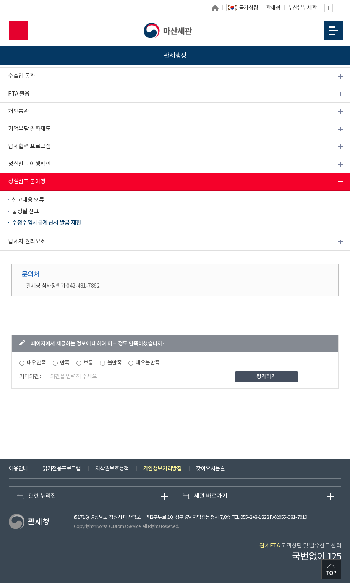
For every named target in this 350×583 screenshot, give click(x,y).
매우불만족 (148, 363)
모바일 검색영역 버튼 (18, 30)
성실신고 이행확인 (29, 164)
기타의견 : (30, 377)
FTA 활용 (19, 94)
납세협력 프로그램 (29, 146)
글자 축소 (339, 8)
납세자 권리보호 (26, 241)
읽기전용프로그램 (61, 469)
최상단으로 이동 (331, 569)
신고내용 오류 (28, 200)
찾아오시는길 (210, 469)
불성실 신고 (25, 211)
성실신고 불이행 (26, 181)
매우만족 (36, 363)
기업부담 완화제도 (29, 129)
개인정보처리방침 (162, 468)
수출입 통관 (21, 76)
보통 (88, 363)
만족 (65, 363)
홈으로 (215, 8)
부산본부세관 (302, 8)
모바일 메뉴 (333, 30)
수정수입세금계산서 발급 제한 (46, 223)
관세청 (273, 8)
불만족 (114, 363)
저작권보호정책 (112, 469)
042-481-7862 (82, 286)
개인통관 (18, 111)
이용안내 (18, 469)
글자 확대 (328, 8)
